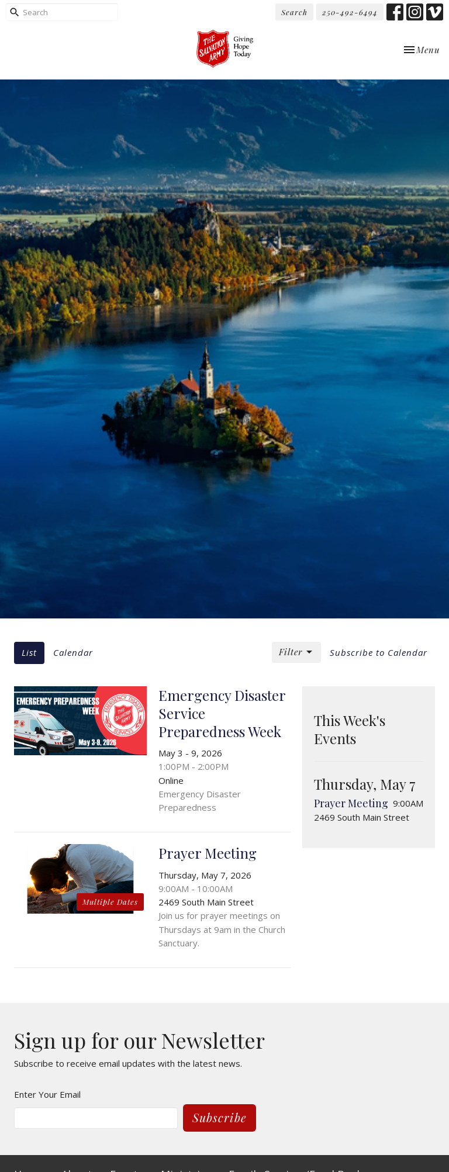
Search (294, 12)
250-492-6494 (350, 12)
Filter (296, 652)
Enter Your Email (47, 1094)
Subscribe (219, 1117)
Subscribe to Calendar (378, 652)
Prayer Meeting (351, 803)
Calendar (73, 652)
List (29, 652)
